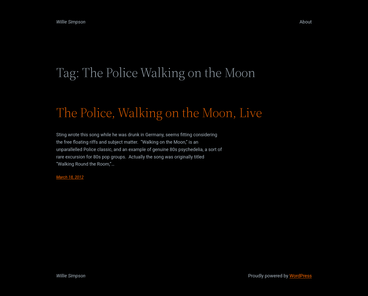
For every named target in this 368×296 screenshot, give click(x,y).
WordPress (301, 275)
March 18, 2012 (70, 177)
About (306, 21)
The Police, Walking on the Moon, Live (159, 112)
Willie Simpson (71, 21)
